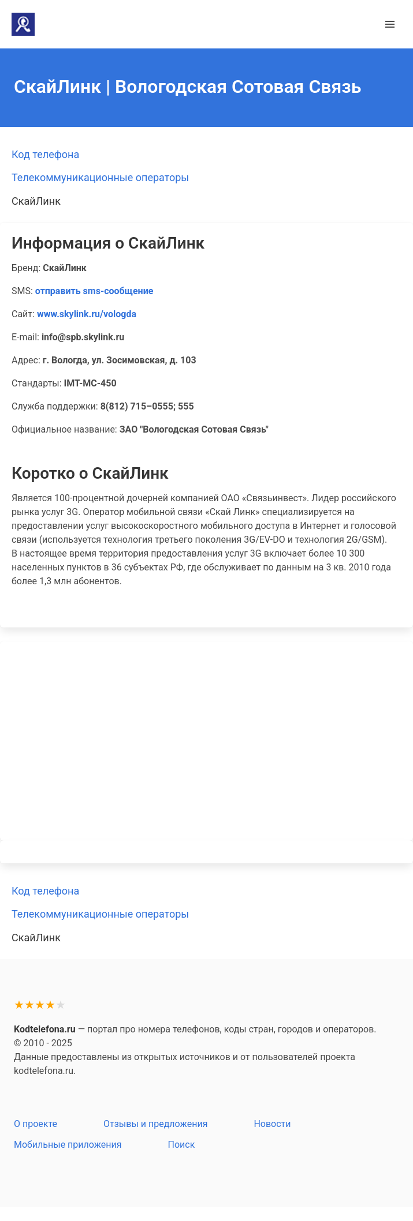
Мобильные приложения (68, 1144)
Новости (272, 1123)
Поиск (181, 1144)
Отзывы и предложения (155, 1123)
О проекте (35, 1123)
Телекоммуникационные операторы (100, 177)
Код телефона (45, 154)
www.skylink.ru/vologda (86, 314)
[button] (389, 24)
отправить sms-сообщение (94, 290)
